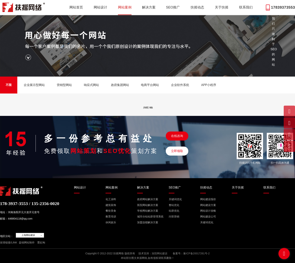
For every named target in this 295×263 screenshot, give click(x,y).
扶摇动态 (197, 7)
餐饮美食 (111, 210)
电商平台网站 (150, 85)
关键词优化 (175, 199)
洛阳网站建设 (159, 253)
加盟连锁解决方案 (147, 222)
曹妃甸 (41, 242)
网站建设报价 (208, 199)
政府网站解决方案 (147, 199)
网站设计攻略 (208, 210)
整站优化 (174, 205)
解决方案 (149, 7)
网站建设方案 (208, 205)
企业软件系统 (180, 85)
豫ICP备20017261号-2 (196, 253)
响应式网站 (91, 85)
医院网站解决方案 (147, 205)
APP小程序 (208, 85)
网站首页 (76, 7)
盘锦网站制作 (27, 242)
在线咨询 (177, 136)
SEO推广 (173, 7)
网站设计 (100, 7)
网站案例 (125, 7)
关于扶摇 (221, 7)
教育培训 (111, 216)
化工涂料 (111, 199)
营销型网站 (64, 85)
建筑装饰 (111, 205)
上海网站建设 (28, 235)
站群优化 (174, 210)
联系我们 (246, 7)
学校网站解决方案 (147, 210)
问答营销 (174, 216)
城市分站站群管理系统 (150, 216)
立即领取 (177, 151)
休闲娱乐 (111, 222)
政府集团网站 (120, 85)
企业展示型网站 (34, 85)
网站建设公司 (208, 216)
